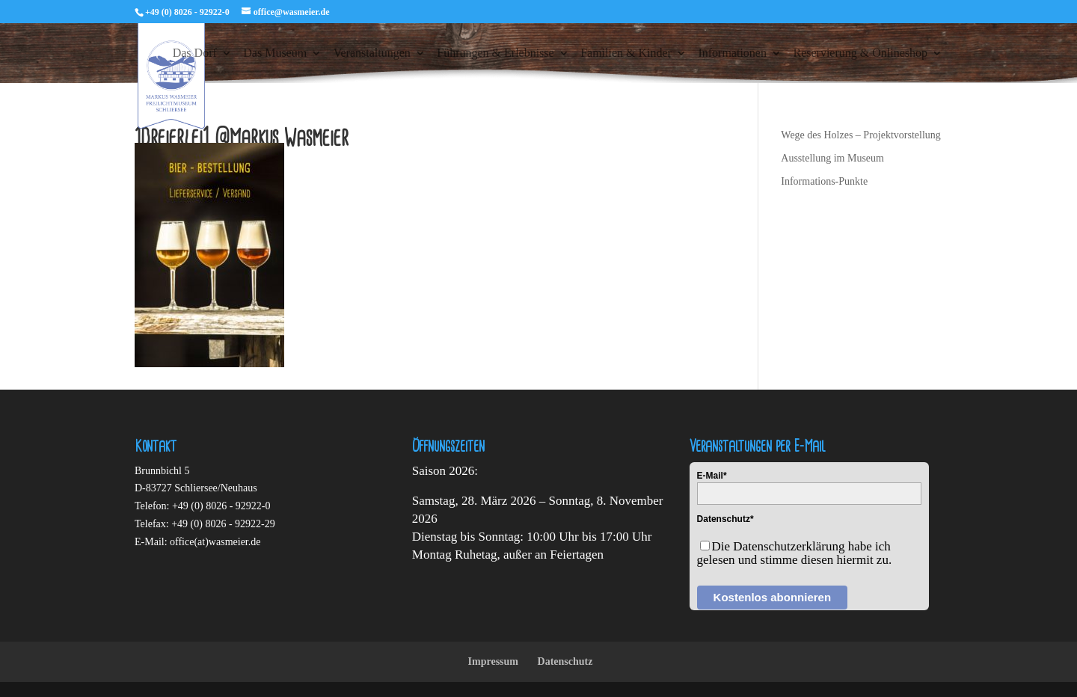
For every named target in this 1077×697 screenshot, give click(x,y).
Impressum (493, 661)
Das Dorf (195, 53)
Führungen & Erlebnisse (495, 53)
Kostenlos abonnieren (773, 597)
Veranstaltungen (372, 53)
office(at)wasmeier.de (215, 541)
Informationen (732, 53)
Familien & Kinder (626, 53)
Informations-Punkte (824, 181)
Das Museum (275, 53)
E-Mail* (712, 475)
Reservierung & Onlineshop (860, 53)
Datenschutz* (725, 519)
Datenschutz (565, 661)
